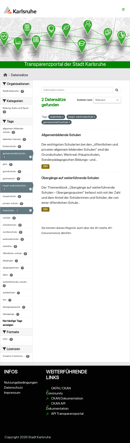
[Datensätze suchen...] (77, 90)
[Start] (5, 75)
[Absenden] (117, 90)
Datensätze (19, 75)
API (97, 228)
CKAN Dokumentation (67, 398)
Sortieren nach (84, 100)
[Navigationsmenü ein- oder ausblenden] (123, 9)
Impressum (12, 393)
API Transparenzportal (67, 414)
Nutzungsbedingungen (21, 382)
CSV (45, 166)
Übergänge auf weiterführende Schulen (70, 178)
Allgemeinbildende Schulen (61, 135)
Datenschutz (13, 387)
